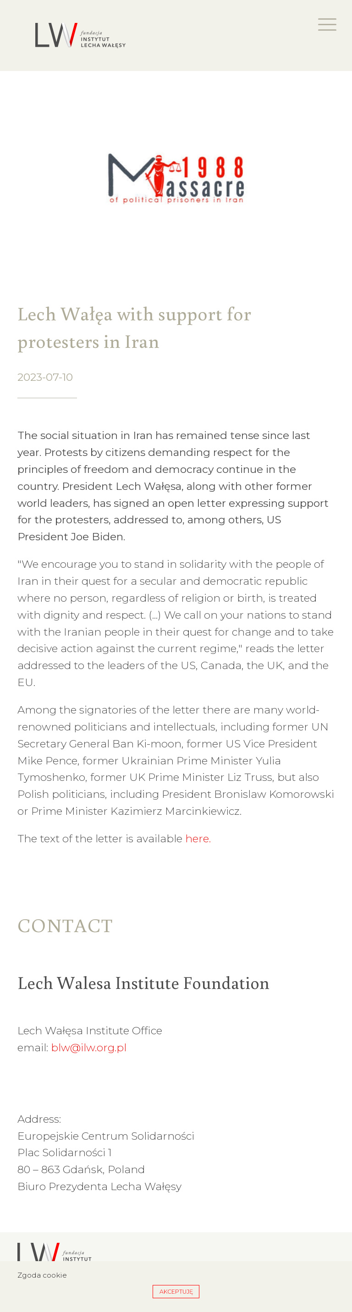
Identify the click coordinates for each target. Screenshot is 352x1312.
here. (198, 838)
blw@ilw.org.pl (88, 1047)
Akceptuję (176, 1291)
